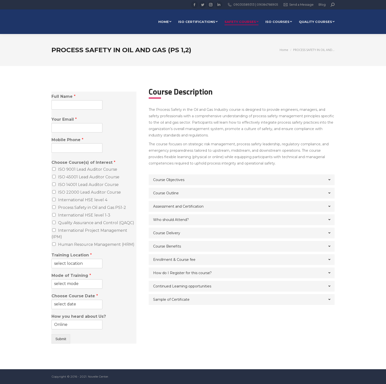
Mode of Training (71, 275)
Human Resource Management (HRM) (96, 244)
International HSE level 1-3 (84, 215)
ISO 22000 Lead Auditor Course (89, 192)
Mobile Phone (67, 139)
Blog (322, 4)
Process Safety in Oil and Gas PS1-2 (92, 207)
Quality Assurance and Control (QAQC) (96, 222)
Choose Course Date (74, 296)
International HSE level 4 (82, 200)
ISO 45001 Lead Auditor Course (88, 177)
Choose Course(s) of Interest (83, 162)
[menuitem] (164, 22)
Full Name (63, 96)
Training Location (71, 255)
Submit (60, 339)
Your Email (64, 119)
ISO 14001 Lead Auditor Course (88, 184)
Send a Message (298, 5)
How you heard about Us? (78, 316)
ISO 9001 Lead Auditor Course (87, 169)
